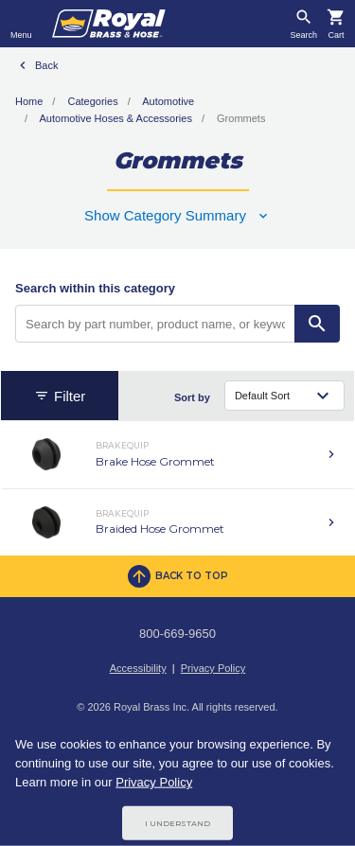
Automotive (168, 101)
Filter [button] (59, 396)
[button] (177, 215)
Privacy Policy (213, 668)
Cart (336, 35)
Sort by (192, 397)
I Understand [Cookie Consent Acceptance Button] (177, 823)
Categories (92, 101)
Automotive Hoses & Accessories (116, 118)
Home (29, 101)
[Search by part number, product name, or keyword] (155, 324)
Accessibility (138, 668)
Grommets (241, 118)
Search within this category (95, 288)
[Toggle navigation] (21, 23)
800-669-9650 (177, 633)
